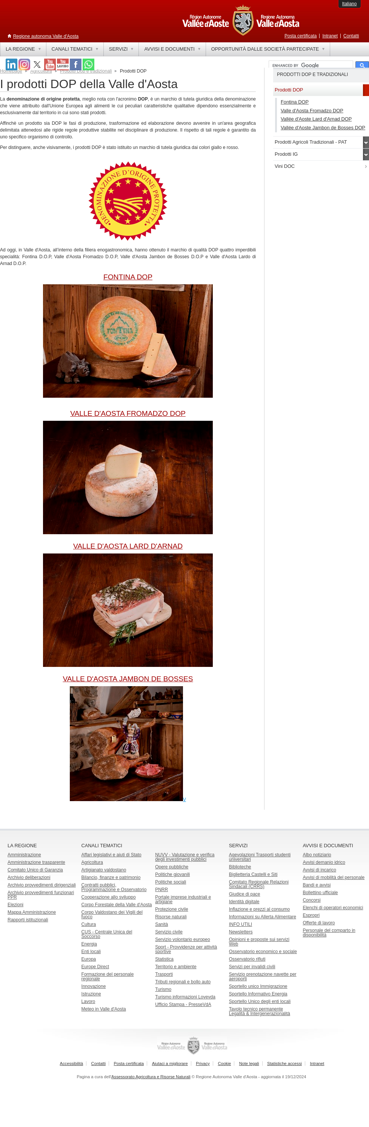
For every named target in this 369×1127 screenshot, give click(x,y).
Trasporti (164, 974)
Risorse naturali (170, 916)
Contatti (351, 36)
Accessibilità (71, 1063)
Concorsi (311, 900)
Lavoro (88, 1001)
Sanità (161, 924)
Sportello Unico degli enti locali (260, 1001)
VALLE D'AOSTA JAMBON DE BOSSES (128, 679)
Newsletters (241, 932)
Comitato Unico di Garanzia (35, 870)
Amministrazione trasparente (36, 862)
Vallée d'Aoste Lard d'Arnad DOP (316, 119)
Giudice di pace (244, 894)
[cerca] (310, 66)
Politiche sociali (170, 882)
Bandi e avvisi (317, 885)
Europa (88, 959)
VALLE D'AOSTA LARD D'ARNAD (128, 546)
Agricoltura (41, 71)
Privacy (203, 1063)
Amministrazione (24, 854)
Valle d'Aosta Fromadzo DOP (312, 110)
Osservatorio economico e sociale (263, 951)
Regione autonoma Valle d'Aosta (46, 36)
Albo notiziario (317, 854)
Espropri (311, 915)
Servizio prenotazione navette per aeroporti (263, 976)
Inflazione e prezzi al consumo (259, 909)
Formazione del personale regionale (107, 976)
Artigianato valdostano (103, 870)
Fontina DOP (295, 102)
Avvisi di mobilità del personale (333, 877)
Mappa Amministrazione (32, 912)
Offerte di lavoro (319, 922)
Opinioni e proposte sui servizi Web (259, 942)
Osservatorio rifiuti (247, 959)
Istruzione (91, 994)
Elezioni (15, 904)
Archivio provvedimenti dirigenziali (42, 885)
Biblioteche (240, 867)
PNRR (161, 889)
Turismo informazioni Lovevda (185, 997)
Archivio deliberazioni (29, 877)
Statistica (164, 959)
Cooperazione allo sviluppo (108, 897)
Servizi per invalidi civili (252, 966)
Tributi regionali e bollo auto (183, 981)
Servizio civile (169, 932)
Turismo (163, 989)
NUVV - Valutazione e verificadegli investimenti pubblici (184, 857)
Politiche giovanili (172, 874)
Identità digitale (244, 901)
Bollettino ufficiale (320, 892)
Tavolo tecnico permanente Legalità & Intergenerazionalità (259, 1011)
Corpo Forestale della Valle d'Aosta (116, 904)
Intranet (330, 36)
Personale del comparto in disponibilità (329, 933)
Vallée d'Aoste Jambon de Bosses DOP (323, 127)
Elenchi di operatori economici (333, 907)
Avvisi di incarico (319, 870)
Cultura (88, 924)
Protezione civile (171, 909)
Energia (89, 944)
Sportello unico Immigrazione (258, 986)
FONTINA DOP (127, 277)
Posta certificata (300, 36)
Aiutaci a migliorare (170, 1063)
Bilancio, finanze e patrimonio (111, 877)
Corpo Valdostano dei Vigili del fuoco (112, 914)
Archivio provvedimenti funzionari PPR (41, 895)
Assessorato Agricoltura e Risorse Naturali (151, 1076)
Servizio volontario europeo (182, 939)
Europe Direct (95, 966)
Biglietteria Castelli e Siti (253, 874)
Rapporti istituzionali (28, 919)
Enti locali (91, 951)
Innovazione (93, 986)
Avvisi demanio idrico (324, 862)
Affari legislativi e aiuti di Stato (111, 854)
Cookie (224, 1063)
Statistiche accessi (284, 1063)
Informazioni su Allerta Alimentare (262, 916)
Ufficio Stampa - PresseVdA (183, 1004)
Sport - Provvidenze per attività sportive (186, 949)
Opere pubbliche (171, 867)
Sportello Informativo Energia (258, 994)
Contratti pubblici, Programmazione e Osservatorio (114, 887)
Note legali (249, 1063)
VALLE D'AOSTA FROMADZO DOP (128, 413)
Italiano (349, 3)
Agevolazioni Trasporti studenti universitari (260, 857)
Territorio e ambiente (175, 966)
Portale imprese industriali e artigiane (183, 899)
